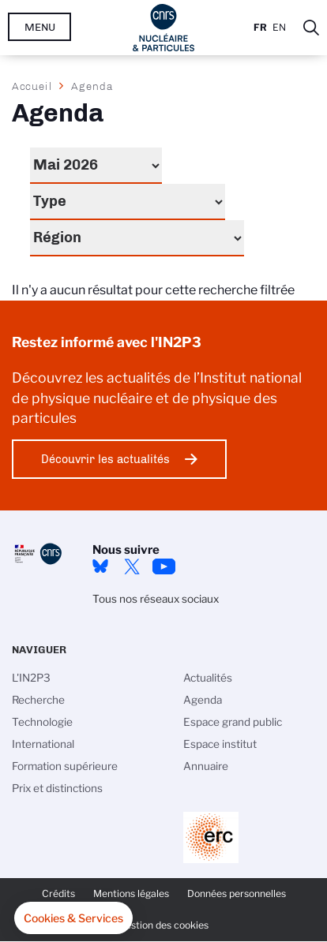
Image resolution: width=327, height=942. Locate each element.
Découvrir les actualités (105, 459)
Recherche (38, 699)
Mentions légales (131, 893)
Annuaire (205, 766)
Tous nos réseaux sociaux (155, 598)
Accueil (32, 86)
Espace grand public (232, 722)
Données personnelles (236, 893)
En (279, 27)
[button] (73, 918)
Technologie (42, 722)
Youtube (163, 566)
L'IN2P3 (31, 677)
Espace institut (220, 744)
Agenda (202, 699)
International (43, 744)
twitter (132, 566)
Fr (260, 27)
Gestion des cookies (163, 925)
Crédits (58, 893)
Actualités (207, 677)
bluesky (100, 566)
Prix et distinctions (57, 788)
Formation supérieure (65, 766)
